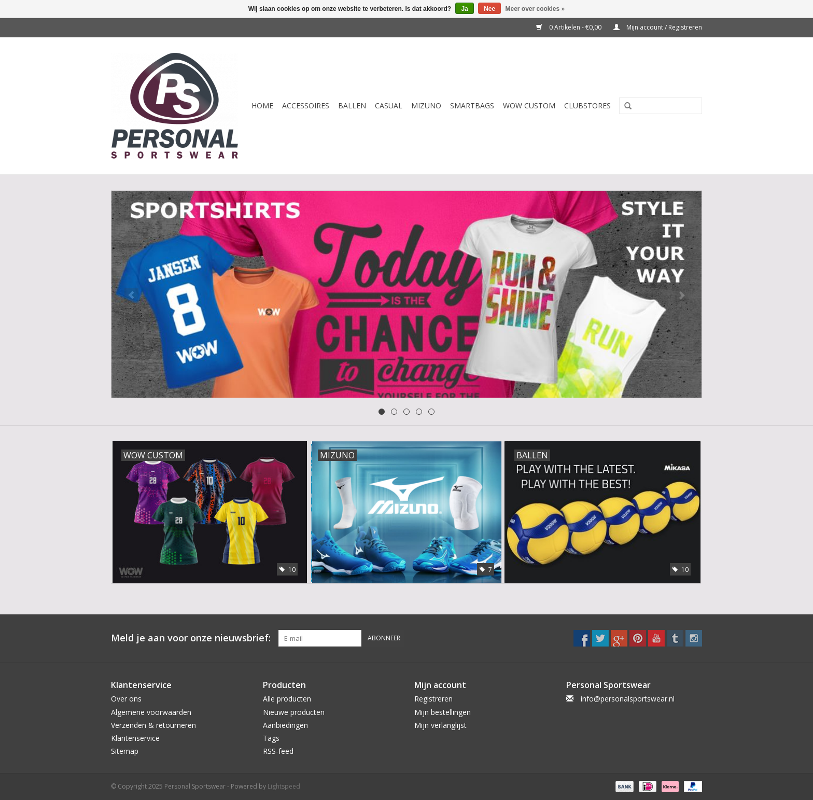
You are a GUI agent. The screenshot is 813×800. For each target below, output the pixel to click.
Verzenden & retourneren (153, 725)
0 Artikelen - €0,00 (569, 27)
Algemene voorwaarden (151, 712)
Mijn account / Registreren (657, 27)
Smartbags (472, 105)
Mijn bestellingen (442, 712)
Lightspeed (284, 786)
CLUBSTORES (587, 105)
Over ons (126, 699)
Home (262, 105)
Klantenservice (135, 738)
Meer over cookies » (535, 8)
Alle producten (287, 699)
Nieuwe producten (294, 712)
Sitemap (124, 751)
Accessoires (305, 105)
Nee (489, 8)
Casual (388, 105)
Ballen (352, 105)
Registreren (433, 699)
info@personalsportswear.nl (628, 699)
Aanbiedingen (285, 725)
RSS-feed (278, 751)
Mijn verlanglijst (440, 725)
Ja (464, 8)
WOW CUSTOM (529, 105)
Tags (271, 738)
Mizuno (426, 105)
